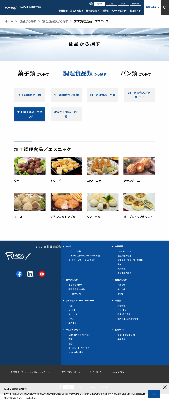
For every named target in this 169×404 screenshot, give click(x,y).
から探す (33, 74)
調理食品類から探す (55, 21)
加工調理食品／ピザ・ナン (139, 95)
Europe (135, 3)
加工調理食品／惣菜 (103, 95)
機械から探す (92, 10)
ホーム (9, 21)
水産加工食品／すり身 (66, 115)
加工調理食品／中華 (66, 95)
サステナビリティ (119, 10)
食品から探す (77, 10)
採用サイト (135, 10)
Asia (111, 3)
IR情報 (105, 10)
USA (123, 3)
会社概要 (63, 10)
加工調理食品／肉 (30, 95)
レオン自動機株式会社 (50, 256)
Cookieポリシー (32, 398)
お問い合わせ (152, 7)
